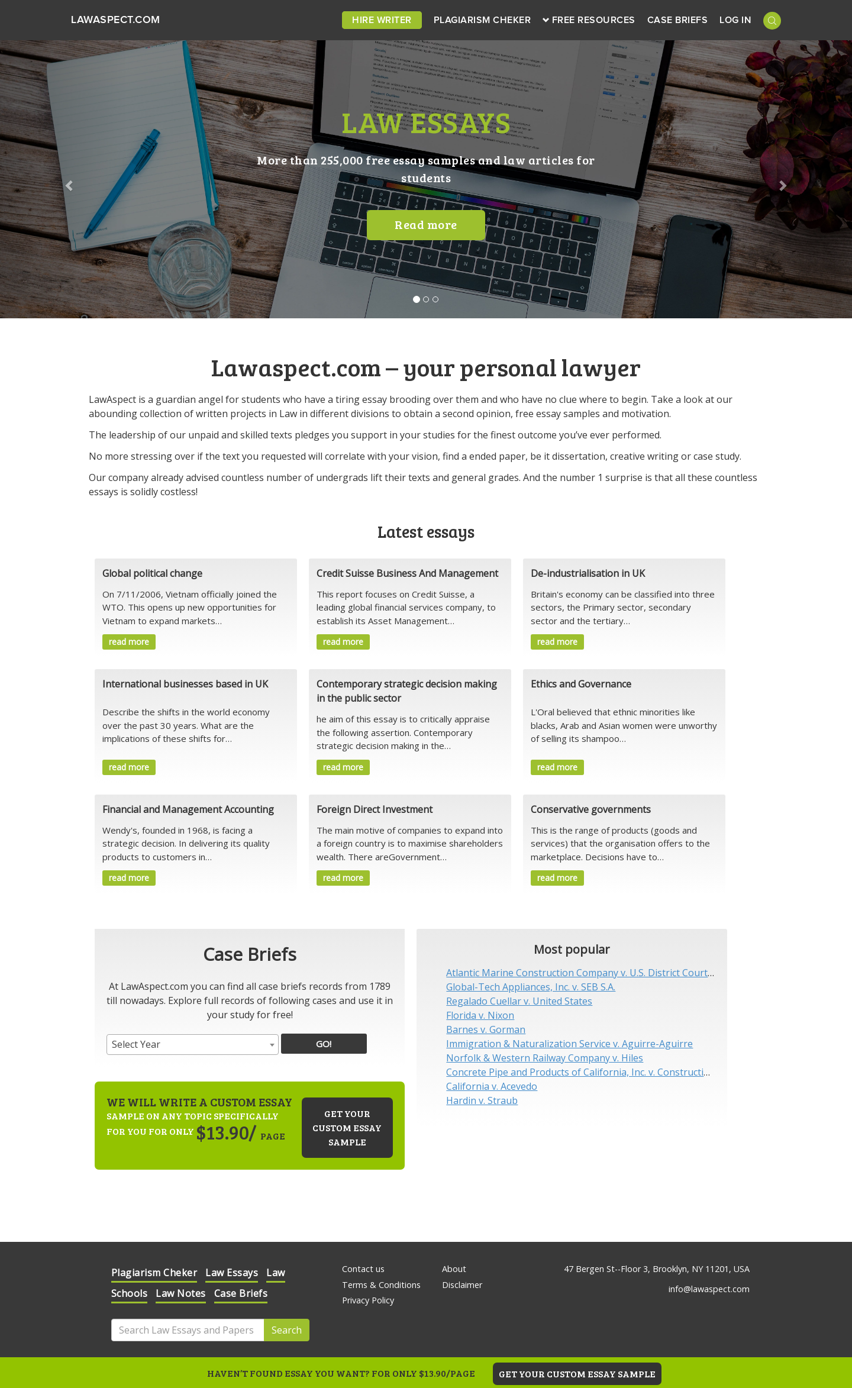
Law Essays (231, 1272)
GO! (323, 1044)
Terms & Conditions (381, 1284)
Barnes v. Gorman (485, 1029)
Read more (426, 224)
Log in (735, 20)
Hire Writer (382, 20)
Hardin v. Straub (482, 1100)
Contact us (363, 1268)
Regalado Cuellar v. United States (519, 1001)
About (454, 1268)
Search (287, 1330)
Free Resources (589, 20)
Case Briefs (677, 20)
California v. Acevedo (491, 1086)
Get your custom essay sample (347, 1127)
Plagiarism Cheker (482, 20)
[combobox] (192, 1044)
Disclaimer (462, 1284)
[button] (64, 179)
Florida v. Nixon (480, 1015)
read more (129, 641)
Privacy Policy (368, 1300)
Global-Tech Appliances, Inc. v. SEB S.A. (530, 986)
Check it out (684, 1295)
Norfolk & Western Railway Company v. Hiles (544, 1057)
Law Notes (181, 1293)
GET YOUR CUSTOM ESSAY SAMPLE (577, 1373)
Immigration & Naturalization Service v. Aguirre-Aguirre (569, 1043)
